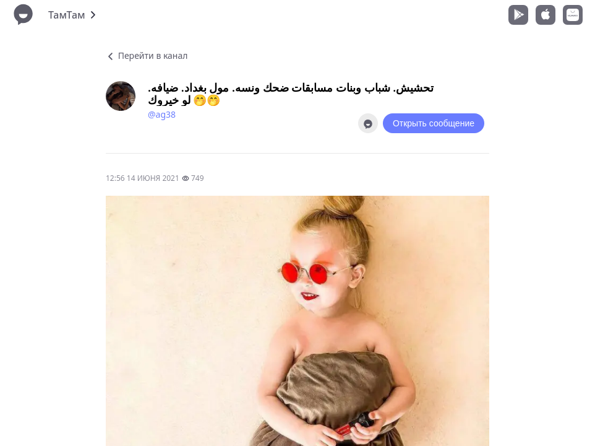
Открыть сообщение (433, 123)
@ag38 (162, 114)
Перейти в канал (146, 55)
